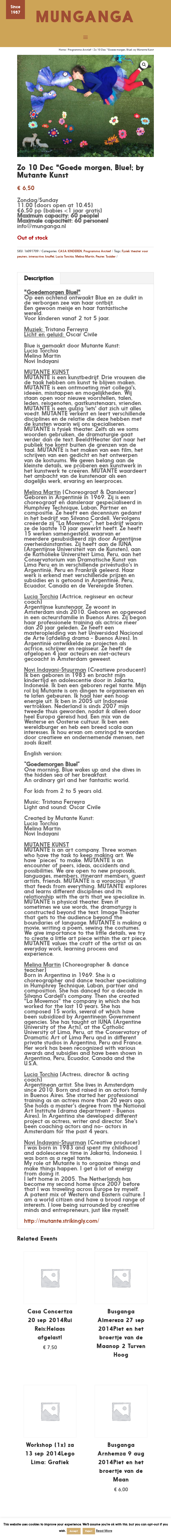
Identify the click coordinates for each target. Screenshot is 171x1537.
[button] (144, 65)
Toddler (111, 256)
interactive (36, 256)
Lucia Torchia (65, 256)
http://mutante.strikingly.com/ (61, 1220)
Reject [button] (88, 1531)
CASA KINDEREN (70, 251)
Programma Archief (79, 49)
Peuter (100, 256)
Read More (104, 1531)
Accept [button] (73, 1531)
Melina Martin (84, 256)
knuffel (49, 256)
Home (62, 49)
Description (38, 278)
